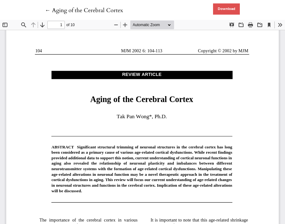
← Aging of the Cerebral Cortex (84, 10)
